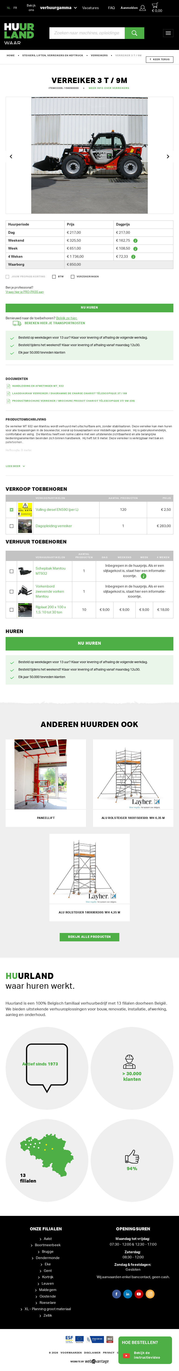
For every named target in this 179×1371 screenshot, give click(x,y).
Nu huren (89, 307)
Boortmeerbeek (48, 1245)
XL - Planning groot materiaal (48, 1309)
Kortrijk (47, 1277)
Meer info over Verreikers (109, 88)
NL (9, 8)
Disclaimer (92, 1353)
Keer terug (160, 59)
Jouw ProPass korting (28, 276)
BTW (61, 276)
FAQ (111, 8)
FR (15, 8)
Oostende (48, 1296)
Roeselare (48, 1303)
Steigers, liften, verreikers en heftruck (52, 55)
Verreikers (99, 55)
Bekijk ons (52, 8)
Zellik (48, 1315)
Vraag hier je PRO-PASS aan (25, 292)
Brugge (48, 1251)
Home (11, 55)
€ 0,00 (157, 8)
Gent (48, 1271)
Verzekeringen (88, 276)
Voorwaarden (71, 1353)
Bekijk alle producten (89, 937)
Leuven (48, 1283)
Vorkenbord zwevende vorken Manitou (50, 591)
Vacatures (90, 8)
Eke (48, 1264)
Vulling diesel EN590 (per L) (57, 510)
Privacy (109, 1353)
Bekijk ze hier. (66, 318)
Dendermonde (48, 1258)
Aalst (48, 1239)
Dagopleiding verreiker (54, 526)
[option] (89, 155)
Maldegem (47, 1290)
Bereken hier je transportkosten (49, 323)
